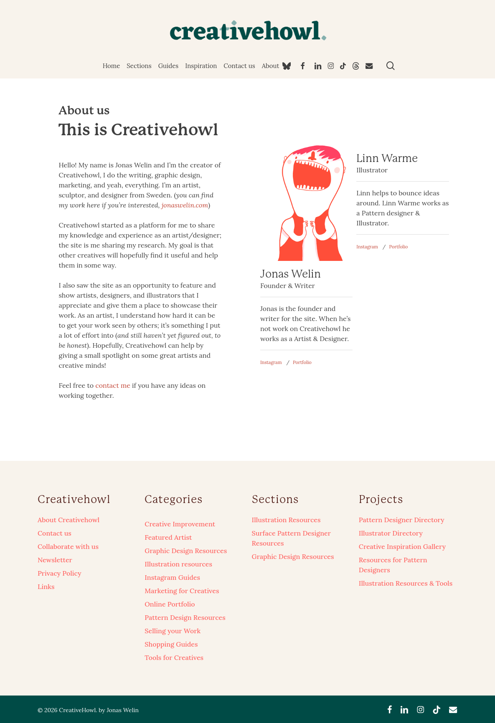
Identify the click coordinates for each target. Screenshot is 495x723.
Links (46, 586)
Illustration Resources (286, 520)
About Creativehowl (68, 520)
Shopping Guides (171, 644)
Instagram (271, 362)
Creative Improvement (180, 524)
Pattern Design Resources (185, 617)
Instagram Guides (172, 577)
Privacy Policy (59, 573)
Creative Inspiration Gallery (402, 546)
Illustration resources (178, 564)
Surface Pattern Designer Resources (291, 538)
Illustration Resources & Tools (405, 583)
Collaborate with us (68, 546)
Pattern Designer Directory (401, 520)
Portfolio (302, 362)
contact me (112, 385)
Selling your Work (173, 631)
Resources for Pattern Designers (393, 565)
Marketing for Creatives (182, 590)
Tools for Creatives (174, 657)
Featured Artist (168, 537)
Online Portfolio (170, 604)
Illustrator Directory (391, 533)
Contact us (54, 533)
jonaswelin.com (185, 205)
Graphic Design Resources (186, 550)
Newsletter (55, 560)
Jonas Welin (122, 710)
